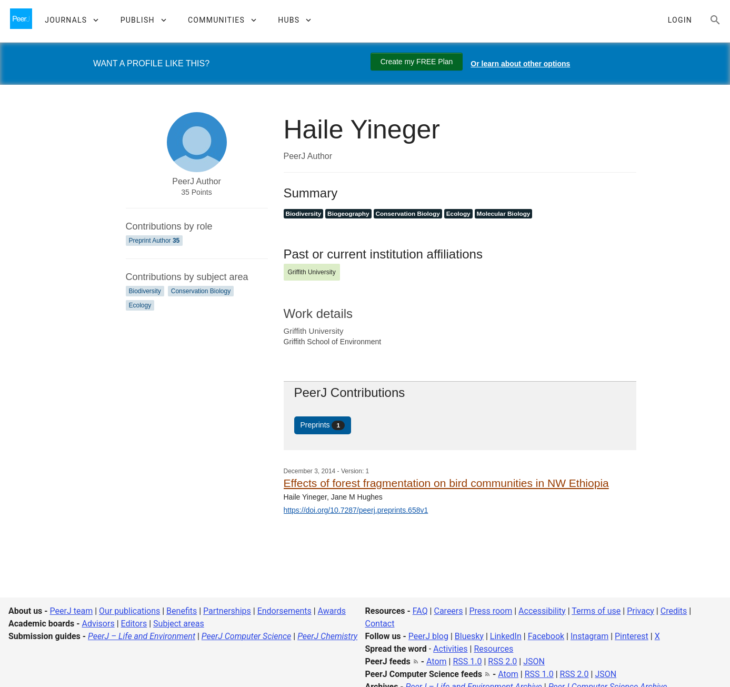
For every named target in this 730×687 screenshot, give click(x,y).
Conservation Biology (201, 291)
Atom (436, 661)
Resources (493, 649)
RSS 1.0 (467, 661)
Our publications (129, 611)
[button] (71, 20)
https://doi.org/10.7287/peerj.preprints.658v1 (356, 510)
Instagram (589, 636)
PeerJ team (71, 611)
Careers (448, 611)
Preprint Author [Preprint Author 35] (154, 240)
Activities (450, 649)
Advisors (98, 624)
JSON (534, 661)
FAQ (420, 611)
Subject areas (178, 624)
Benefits (181, 611)
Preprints (323, 425)
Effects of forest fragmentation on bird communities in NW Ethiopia (446, 483)
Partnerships (227, 611)
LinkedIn (506, 636)
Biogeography (348, 213)
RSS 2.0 (502, 661)
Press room (490, 611)
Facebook (546, 636)
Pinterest (631, 636)
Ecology (140, 305)
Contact (380, 624)
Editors (134, 624)
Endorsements (284, 611)
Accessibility (542, 611)
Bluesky (469, 636)
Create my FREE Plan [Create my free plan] (417, 61)
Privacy (640, 611)
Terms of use (596, 611)
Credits (674, 611)
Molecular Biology (504, 213)
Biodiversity (145, 291)
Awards (332, 611)
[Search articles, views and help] (715, 20)
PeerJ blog (428, 636)
